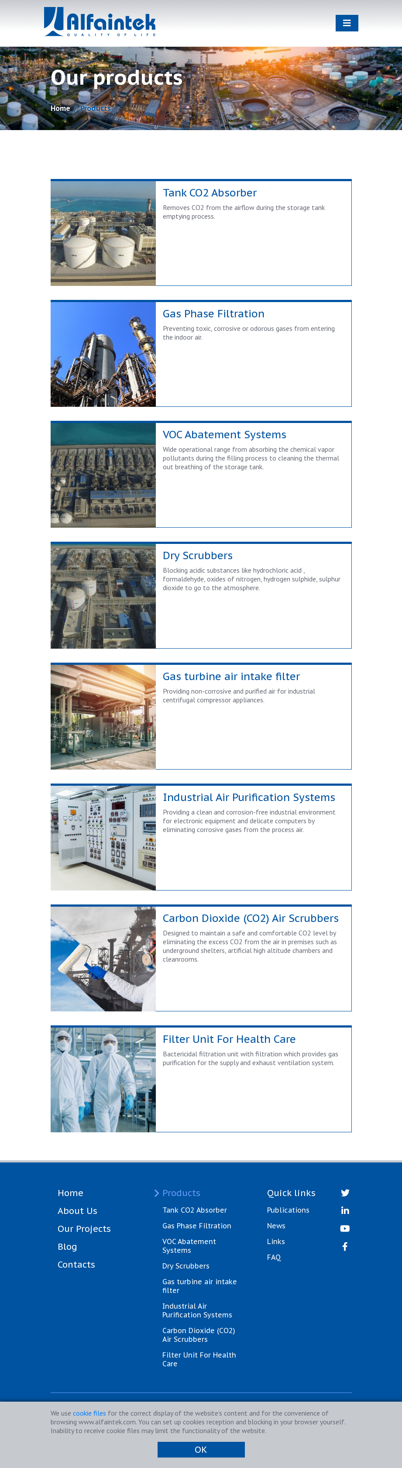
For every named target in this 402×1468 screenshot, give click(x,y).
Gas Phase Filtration (196, 1225)
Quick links (291, 1193)
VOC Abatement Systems (189, 1246)
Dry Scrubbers (186, 1266)
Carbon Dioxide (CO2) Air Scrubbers (198, 1335)
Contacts (76, 1264)
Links (276, 1241)
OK (201, 1449)
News (276, 1225)
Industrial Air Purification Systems (197, 1310)
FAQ (274, 1257)
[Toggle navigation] (347, 23)
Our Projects (84, 1228)
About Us (77, 1211)
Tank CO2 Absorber (194, 1210)
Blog (67, 1246)
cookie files (89, 1413)
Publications (288, 1210)
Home (60, 108)
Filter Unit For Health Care (199, 1359)
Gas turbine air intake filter (199, 1286)
